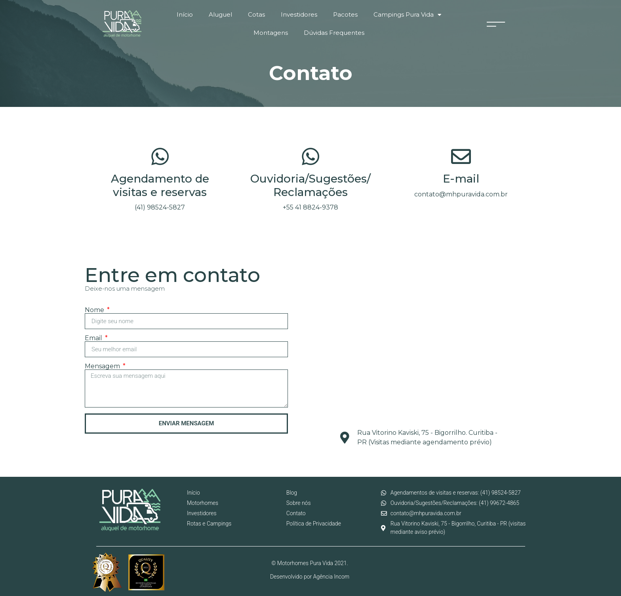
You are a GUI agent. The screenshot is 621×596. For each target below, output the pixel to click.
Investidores (299, 14)
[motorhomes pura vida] (423, 360)
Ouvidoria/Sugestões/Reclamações (310, 185)
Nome (95, 310)
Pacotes (345, 14)
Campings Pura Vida (407, 15)
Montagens (270, 32)
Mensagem (103, 366)
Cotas (256, 14)
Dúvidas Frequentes (334, 32)
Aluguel (220, 14)
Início (185, 14)
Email (94, 338)
